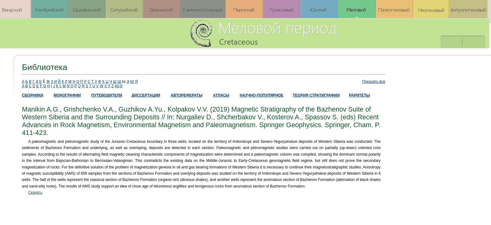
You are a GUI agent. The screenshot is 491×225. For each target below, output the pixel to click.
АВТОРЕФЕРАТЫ (187, 95)
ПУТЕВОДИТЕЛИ (106, 95)
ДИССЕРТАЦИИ (146, 95)
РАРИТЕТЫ (359, 95)
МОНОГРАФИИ (67, 95)
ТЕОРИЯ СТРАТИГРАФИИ (316, 95)
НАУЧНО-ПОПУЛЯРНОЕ (261, 95)
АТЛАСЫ (221, 95)
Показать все (373, 81)
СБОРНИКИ (32, 95)
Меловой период (298, 33)
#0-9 (118, 86)
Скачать (35, 192)
